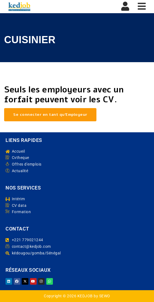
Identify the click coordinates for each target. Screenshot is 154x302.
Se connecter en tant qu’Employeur (50, 114)
